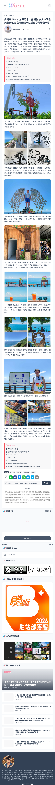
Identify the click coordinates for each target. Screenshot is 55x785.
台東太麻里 (26, 472)
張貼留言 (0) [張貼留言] (28, 538)
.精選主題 (19, 472)
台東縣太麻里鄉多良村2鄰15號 (17, 65)
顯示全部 (48, 511)
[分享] (49, 29)
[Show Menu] (5, 5)
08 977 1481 (12, 68)
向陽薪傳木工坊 (13, 73)
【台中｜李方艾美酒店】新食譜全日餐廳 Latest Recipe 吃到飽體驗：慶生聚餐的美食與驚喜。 (33, 743)
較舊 (50, 544)
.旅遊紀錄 (11, 15)
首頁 (5, 15)
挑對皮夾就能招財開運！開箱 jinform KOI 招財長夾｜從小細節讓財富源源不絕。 (33, 708)
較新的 (5, 544)
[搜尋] (49, 5)
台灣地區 (33, 472)
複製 (46, 483)
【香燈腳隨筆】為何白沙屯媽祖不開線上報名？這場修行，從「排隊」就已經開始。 (33, 696)
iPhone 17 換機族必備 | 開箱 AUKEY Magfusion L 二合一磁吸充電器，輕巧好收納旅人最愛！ (33, 731)
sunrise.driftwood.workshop (17, 76)
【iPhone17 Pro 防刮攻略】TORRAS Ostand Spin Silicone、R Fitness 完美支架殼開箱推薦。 (33, 719)
